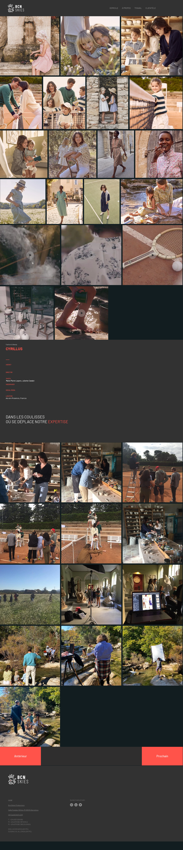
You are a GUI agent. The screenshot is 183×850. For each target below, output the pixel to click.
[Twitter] (80, 804)
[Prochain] (162, 756)
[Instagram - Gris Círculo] (71, 804)
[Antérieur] (20, 756)
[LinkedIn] (76, 804)
